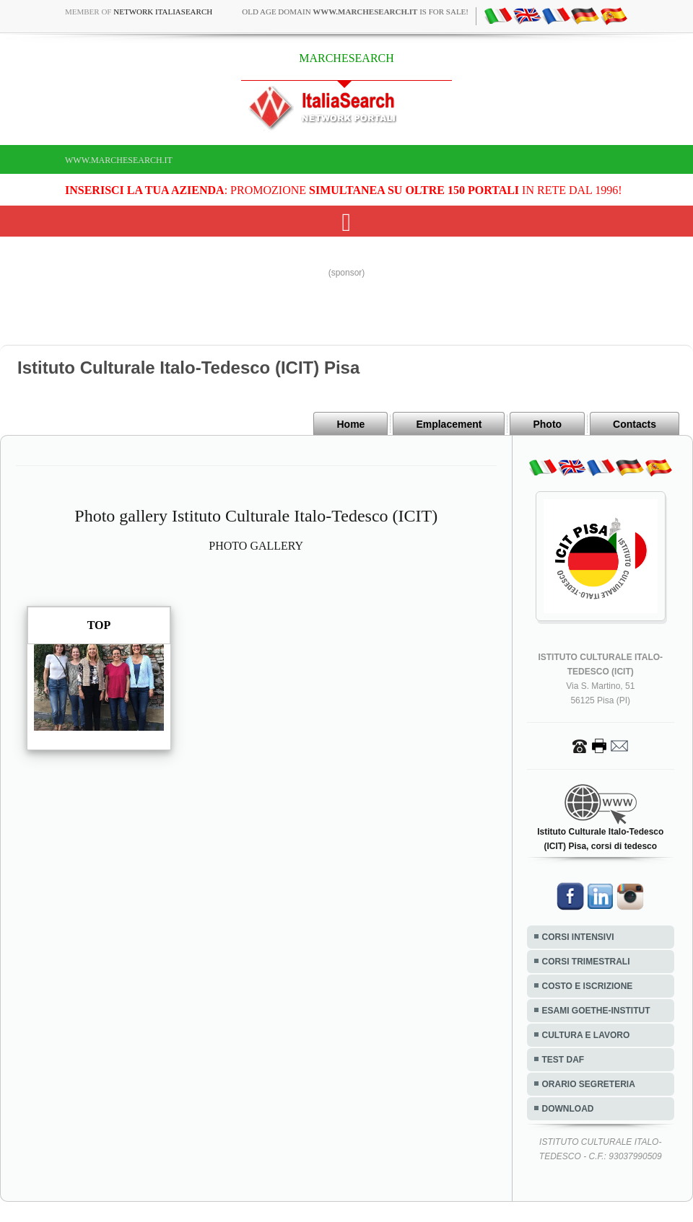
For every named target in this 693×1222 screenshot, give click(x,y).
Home (350, 424)
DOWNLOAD (568, 1109)
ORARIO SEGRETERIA (588, 1084)
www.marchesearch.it (119, 160)
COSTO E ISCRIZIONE (587, 986)
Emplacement (448, 424)
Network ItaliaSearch (162, 11)
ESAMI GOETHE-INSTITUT (596, 1011)
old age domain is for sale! (355, 11)
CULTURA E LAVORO (586, 1035)
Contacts (634, 424)
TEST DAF (563, 1060)
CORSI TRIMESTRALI (586, 962)
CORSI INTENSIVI (578, 937)
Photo (547, 424)
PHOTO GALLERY (256, 546)
